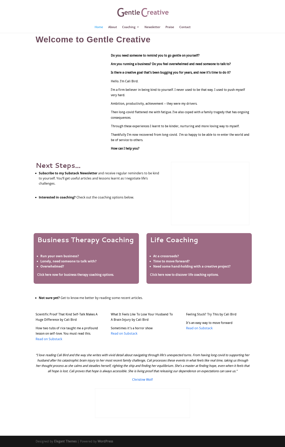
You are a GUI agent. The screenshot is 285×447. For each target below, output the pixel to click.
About (112, 27)
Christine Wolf (142, 380)
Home (99, 27)
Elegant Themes (65, 441)
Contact (185, 27)
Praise (169, 27)
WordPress (105, 441)
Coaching (128, 27)
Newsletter (152, 27)
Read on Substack (49, 339)
